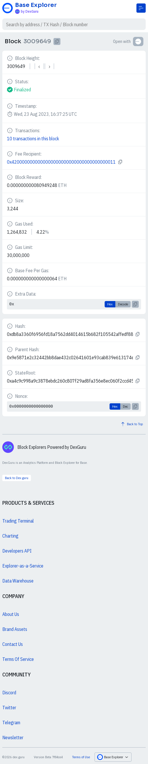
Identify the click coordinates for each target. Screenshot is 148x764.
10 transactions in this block (33, 138)
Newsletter (12, 737)
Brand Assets (14, 629)
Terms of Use (81, 757)
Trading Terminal (18, 521)
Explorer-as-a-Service (22, 566)
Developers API (17, 551)
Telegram (11, 722)
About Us (10, 614)
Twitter (9, 707)
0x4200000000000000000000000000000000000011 (61, 162)
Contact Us (12, 644)
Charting (10, 536)
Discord (9, 692)
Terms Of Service (18, 659)
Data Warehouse (18, 581)
